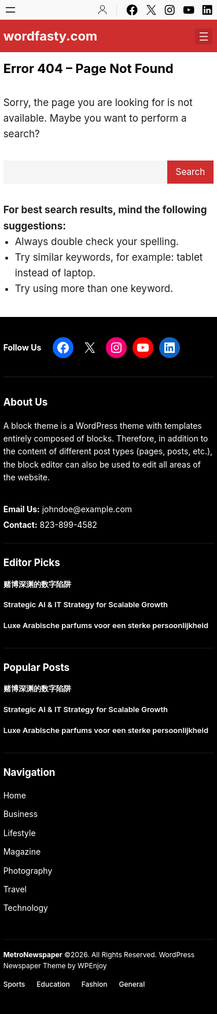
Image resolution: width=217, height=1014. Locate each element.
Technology (25, 908)
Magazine (22, 851)
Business (20, 814)
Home (14, 795)
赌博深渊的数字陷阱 (37, 584)
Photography (28, 871)
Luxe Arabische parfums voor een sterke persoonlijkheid (105, 625)
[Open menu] (10, 10)
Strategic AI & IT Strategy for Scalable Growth (85, 604)
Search (190, 171)
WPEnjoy (92, 965)
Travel (15, 889)
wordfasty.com (50, 35)
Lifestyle (19, 833)
